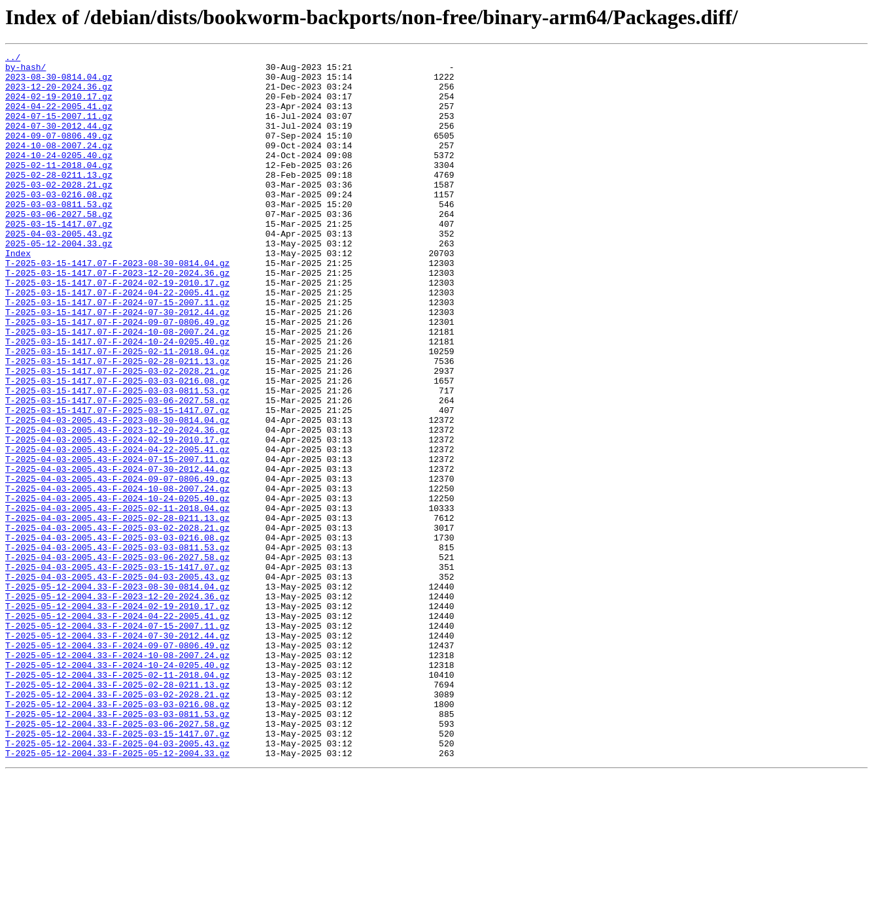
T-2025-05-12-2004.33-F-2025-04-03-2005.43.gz (117, 882)
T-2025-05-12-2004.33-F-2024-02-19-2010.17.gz (117, 718)
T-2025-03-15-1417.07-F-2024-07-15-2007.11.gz (117, 353)
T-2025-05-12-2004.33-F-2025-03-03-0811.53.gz (117, 847)
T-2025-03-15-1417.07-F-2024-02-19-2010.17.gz (117, 329)
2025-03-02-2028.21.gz (58, 212)
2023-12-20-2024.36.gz (58, 94)
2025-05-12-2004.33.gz (58, 282)
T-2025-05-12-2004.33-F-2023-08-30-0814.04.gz (117, 694)
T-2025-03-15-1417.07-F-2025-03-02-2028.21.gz (117, 435)
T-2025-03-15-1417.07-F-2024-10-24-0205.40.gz (117, 400)
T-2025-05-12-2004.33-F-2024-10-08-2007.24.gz (117, 776)
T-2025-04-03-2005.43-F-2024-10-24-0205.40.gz (117, 588)
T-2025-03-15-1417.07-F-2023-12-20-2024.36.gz (117, 318)
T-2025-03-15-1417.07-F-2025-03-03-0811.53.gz (117, 459)
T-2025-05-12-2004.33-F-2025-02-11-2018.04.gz (117, 800)
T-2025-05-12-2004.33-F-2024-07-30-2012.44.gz (117, 753)
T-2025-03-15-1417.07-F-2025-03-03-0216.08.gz (117, 447)
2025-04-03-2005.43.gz (58, 270)
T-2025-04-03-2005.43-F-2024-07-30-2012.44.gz (117, 553)
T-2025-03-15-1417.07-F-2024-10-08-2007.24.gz (117, 388)
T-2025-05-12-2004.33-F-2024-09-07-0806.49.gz (117, 765)
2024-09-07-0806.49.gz (58, 153)
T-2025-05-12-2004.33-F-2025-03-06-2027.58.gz (117, 859)
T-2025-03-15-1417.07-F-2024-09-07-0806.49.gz (117, 376)
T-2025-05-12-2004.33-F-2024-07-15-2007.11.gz (117, 741)
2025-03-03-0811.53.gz (58, 235)
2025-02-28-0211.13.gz (58, 200)
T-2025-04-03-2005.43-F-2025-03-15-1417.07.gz (117, 670)
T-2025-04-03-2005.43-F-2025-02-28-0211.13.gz (117, 612)
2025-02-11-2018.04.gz (58, 188)
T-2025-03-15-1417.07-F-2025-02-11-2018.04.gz (117, 412)
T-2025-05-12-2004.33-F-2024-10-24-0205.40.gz (117, 788)
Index (18, 294)
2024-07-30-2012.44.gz (58, 141)
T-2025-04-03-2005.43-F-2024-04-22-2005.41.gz (117, 529)
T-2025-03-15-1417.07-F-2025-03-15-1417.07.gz (117, 482)
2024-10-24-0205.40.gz (58, 176)
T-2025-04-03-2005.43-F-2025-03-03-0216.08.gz (117, 635)
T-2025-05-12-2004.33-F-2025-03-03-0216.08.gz (117, 835)
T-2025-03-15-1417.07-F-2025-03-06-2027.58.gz (117, 470)
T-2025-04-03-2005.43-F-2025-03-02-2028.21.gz (117, 623)
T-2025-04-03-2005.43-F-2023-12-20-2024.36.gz (117, 506)
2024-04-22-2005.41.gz (58, 118)
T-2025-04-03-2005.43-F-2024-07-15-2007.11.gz (117, 541)
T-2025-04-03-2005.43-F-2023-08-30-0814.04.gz (117, 494)
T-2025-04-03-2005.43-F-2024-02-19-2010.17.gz (117, 518)
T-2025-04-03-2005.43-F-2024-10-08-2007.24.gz (117, 576)
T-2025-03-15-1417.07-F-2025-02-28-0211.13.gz (117, 423)
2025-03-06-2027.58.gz (58, 247)
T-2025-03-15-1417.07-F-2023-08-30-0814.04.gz (117, 306)
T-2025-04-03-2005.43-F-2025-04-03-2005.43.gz (117, 682)
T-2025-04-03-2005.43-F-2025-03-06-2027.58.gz (117, 659)
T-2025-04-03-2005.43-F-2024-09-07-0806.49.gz (117, 565)
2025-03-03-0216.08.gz (58, 223)
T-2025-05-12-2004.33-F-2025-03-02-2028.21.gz (117, 823)
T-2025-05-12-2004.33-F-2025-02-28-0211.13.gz (117, 812)
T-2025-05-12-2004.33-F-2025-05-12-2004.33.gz (117, 894)
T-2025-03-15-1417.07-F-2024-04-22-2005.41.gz (117, 341)
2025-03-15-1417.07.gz (58, 259)
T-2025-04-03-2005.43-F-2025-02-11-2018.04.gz (117, 600)
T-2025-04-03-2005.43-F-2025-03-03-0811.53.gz (117, 647)
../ (12, 59)
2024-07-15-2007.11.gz (58, 129)
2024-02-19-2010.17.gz (58, 106)
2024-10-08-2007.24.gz (58, 165)
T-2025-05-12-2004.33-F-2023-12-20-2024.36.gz (117, 706)
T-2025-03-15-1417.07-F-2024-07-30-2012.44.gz (117, 365)
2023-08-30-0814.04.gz (58, 82)
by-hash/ (25, 70)
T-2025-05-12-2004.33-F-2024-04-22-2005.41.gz (117, 729)
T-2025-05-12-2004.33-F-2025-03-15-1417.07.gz (117, 870)
